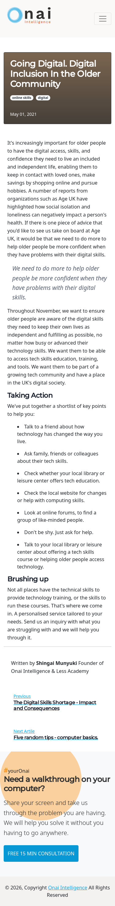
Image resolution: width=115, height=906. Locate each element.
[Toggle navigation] (102, 19)
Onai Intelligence (67, 887)
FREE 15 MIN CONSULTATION (41, 853)
